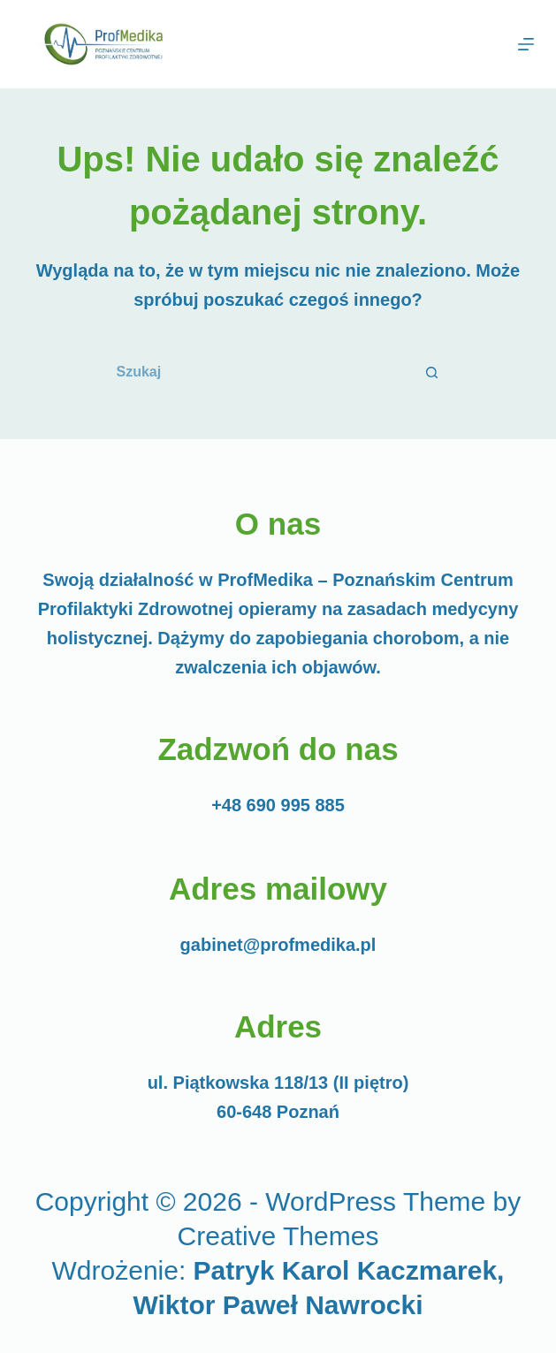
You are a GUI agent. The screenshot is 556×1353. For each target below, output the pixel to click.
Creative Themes (278, 1235)
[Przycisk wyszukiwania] (432, 372)
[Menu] (526, 44)
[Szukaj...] (255, 372)
